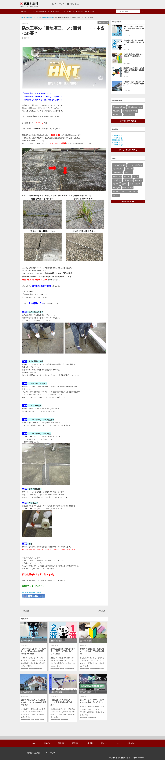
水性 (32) (126, 176)
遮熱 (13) (115, 195)
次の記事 (102, 610)
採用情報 (75, 743)
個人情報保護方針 (33, 753)
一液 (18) (124, 184)
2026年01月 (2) (117, 144)
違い (40, 668)
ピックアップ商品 (55, 719)
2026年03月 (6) (117, 140)
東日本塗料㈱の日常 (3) (57, 11)
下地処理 (101, 668)
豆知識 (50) (128, 169)
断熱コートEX (91, 717)
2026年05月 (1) (117, 135)
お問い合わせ (73, 4)
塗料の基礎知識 (47, 17)
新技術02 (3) (70, 11)
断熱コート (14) (127, 188)
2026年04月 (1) (117, 138)
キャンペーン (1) (90, 11)
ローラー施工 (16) (134, 184)
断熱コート (83, 717)
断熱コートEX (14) (118, 191)
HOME (33, 743)
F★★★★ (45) (117, 172)
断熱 (37, 719)
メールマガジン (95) (119, 165)
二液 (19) (115, 184)
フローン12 (24, 668)
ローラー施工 (93, 668)
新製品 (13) (79, 11)
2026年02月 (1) (117, 142)
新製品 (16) (116, 188)
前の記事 (25, 610)
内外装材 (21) (128, 180)
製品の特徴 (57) (117, 169)
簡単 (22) (135, 176)
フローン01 (64, 719)
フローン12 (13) (132, 191)
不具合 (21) (138, 180)
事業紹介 (47, 743)
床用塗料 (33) (117, 176)
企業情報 (89, 743)
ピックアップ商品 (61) (135, 165)
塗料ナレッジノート (32, 17)
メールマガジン (32, 668)
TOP (22, 17)
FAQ (117, 743)
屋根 (32, 719)
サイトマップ (58, 4)
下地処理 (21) (117, 180)
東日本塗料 (29, 4)
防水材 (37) (128, 172)
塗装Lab (104, 743)
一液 (62, 668)
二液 (72, 668)
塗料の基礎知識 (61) (42, 11)
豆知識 (66, 668)
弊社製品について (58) (27, 11)
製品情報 (61, 743)
